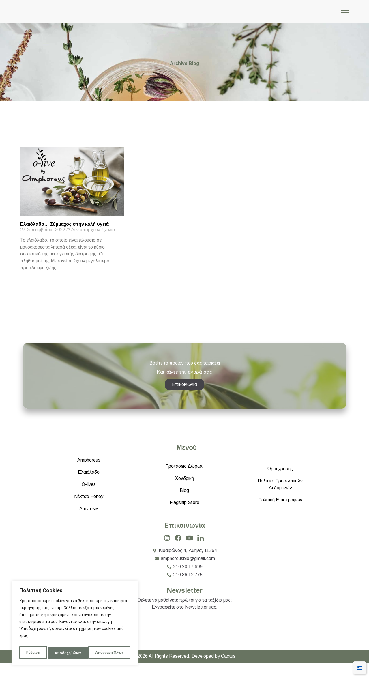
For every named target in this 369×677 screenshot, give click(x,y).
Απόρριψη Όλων (68, 653)
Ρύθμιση (32, 653)
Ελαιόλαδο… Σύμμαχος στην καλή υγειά (64, 229)
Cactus (228, 670)
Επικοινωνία (184, 538)
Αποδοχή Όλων (111, 653)
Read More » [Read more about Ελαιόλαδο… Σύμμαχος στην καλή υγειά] (30, 284)
